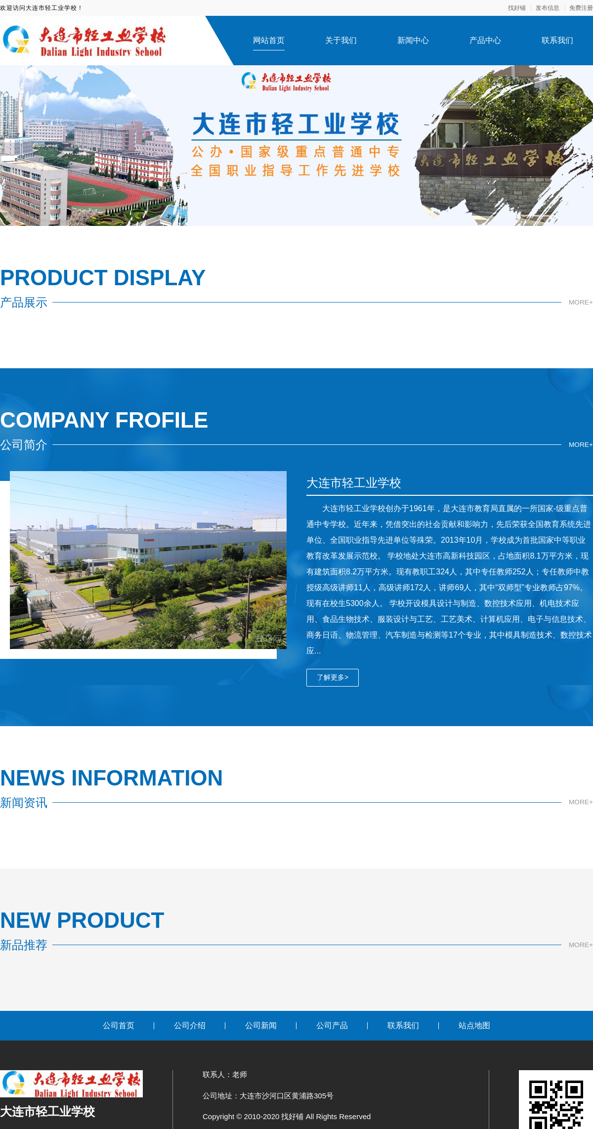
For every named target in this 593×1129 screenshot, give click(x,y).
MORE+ (580, 302)
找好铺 (517, 7)
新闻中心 (413, 40)
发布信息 (547, 7)
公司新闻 (261, 1025)
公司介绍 (190, 1025)
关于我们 (341, 40)
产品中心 (485, 40)
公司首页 (118, 1025)
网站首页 (269, 40)
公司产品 (332, 1025)
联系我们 (557, 40)
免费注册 (581, 7)
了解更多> (332, 677)
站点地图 (474, 1025)
